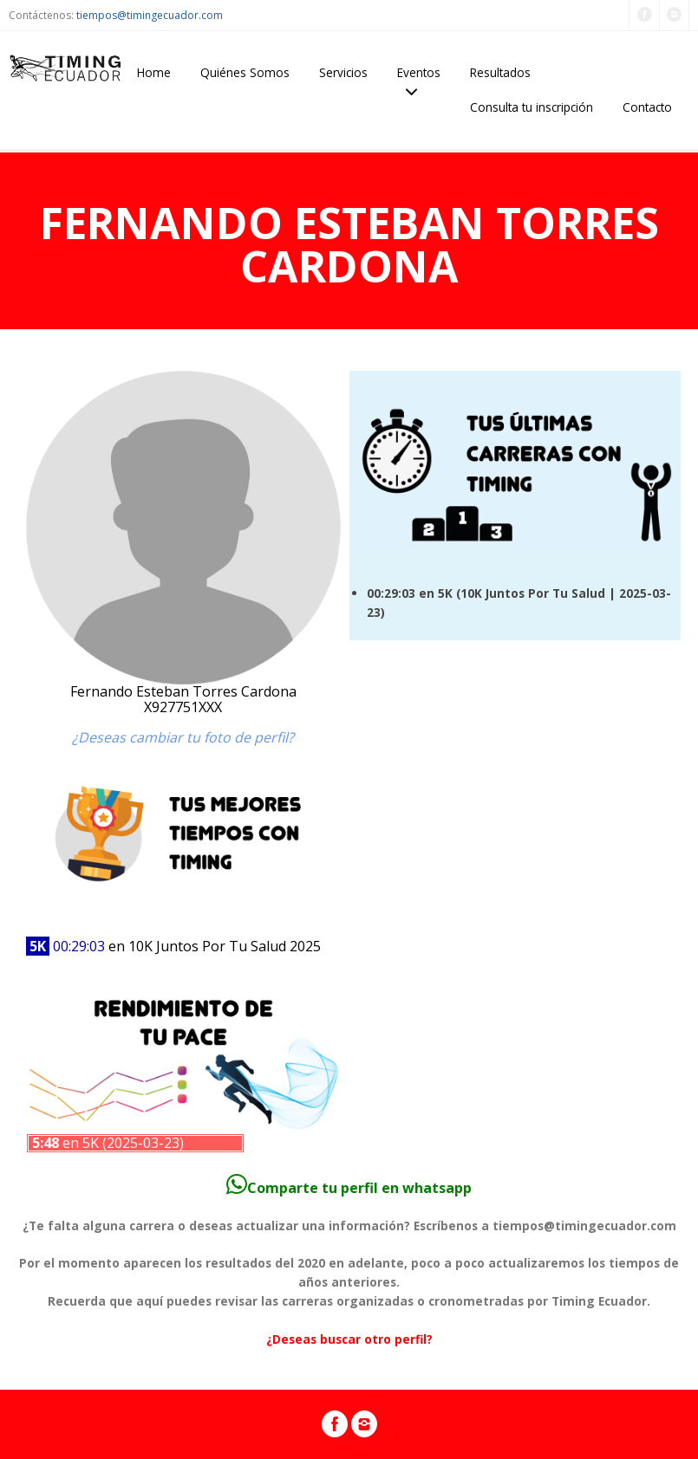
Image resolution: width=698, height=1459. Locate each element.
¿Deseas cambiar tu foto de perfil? (183, 737)
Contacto (647, 107)
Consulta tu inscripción (531, 107)
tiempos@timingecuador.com (149, 15)
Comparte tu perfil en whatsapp (349, 1187)
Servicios (343, 72)
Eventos (418, 72)
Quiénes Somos (245, 72)
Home (154, 72)
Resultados (500, 72)
